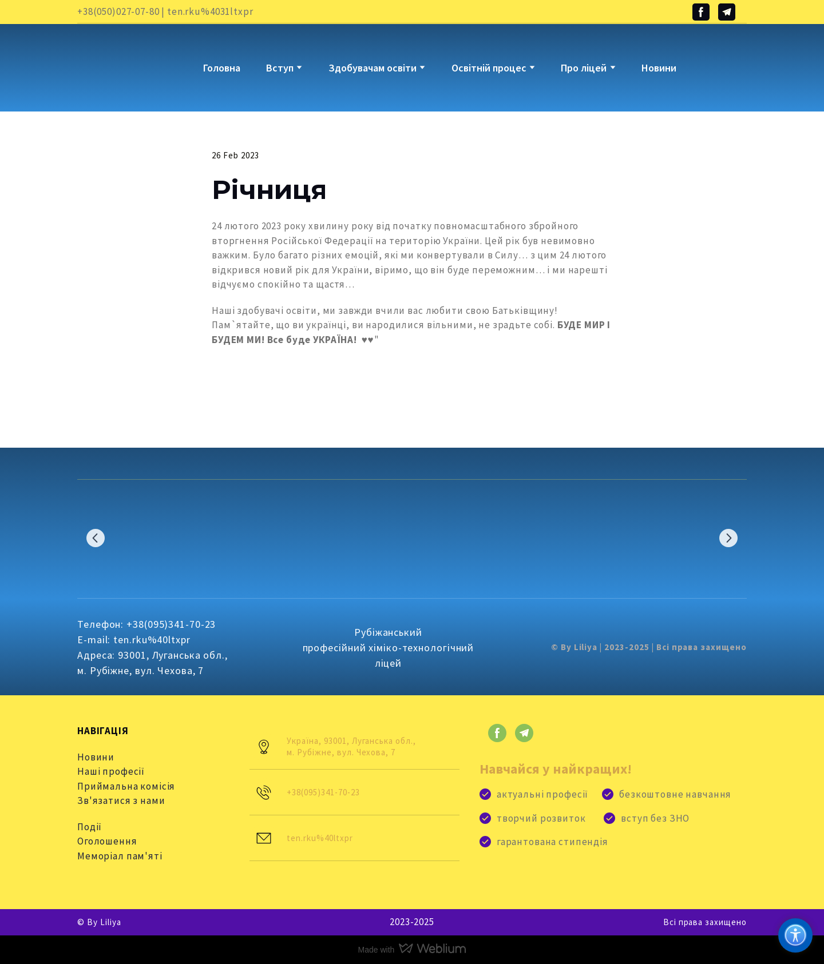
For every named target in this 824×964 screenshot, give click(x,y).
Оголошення (107, 841)
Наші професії (111, 771)
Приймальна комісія (126, 786)
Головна (221, 67)
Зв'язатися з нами (121, 800)
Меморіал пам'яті (120, 856)
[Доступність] (795, 935)
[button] (701, 12)
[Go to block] (112, 59)
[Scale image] (126, 538)
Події (89, 826)
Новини (658, 67)
